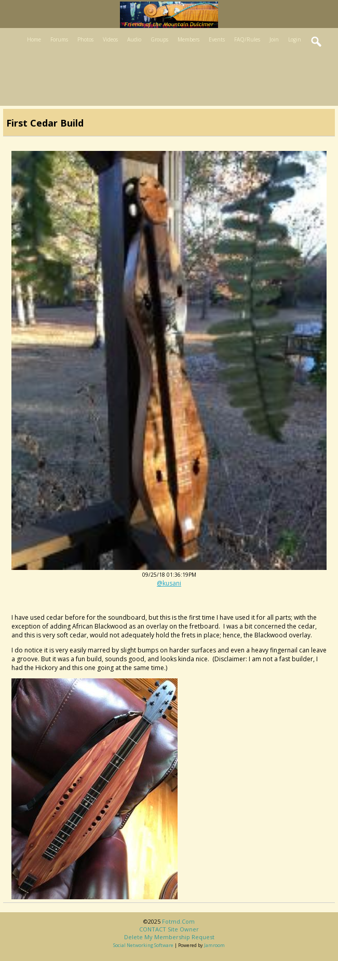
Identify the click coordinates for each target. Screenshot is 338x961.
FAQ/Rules (247, 39)
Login (294, 39)
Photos (85, 39)
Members (188, 39)
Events (217, 39)
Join (274, 39)
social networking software (143, 945)
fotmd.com (178, 921)
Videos (110, 39)
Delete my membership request (169, 937)
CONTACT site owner (169, 929)
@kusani (169, 583)
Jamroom (214, 945)
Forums (59, 39)
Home (34, 39)
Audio (134, 39)
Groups (159, 39)
